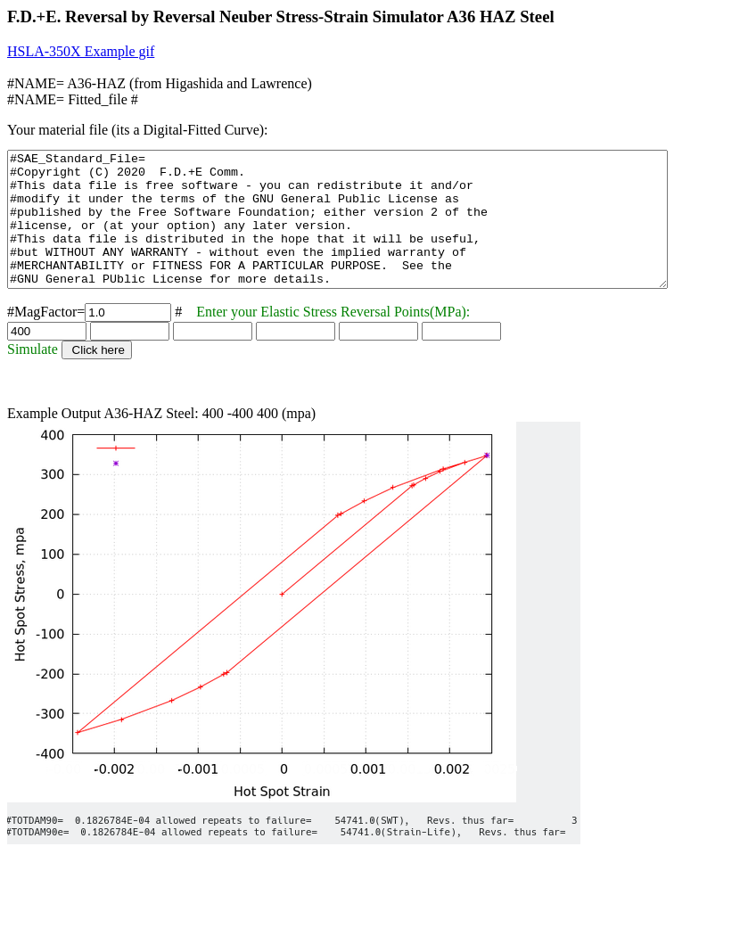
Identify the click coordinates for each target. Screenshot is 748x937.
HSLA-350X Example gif (80, 51)
